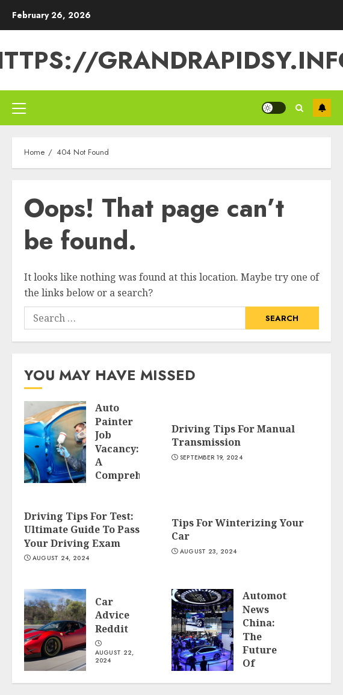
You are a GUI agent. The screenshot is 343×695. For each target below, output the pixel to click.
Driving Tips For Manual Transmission (233, 435)
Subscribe (322, 108)
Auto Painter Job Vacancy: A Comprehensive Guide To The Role (134, 455)
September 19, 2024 (211, 457)
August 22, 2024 (114, 657)
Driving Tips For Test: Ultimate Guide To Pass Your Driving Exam (82, 530)
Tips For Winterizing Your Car (238, 529)
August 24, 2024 (61, 558)
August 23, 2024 (208, 551)
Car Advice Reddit (112, 615)
